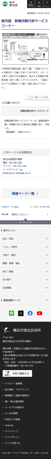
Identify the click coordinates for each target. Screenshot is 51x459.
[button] (39, 4)
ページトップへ (25, 222)
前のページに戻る (11, 207)
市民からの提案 (12, 419)
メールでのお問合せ (14, 407)
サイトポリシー (12, 437)
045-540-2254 (15, 162)
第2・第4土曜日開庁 (14, 401)
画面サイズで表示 (41, 97)
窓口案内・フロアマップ (16, 389)
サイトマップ (11, 431)
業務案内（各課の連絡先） (18, 395)
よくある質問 (11, 413)
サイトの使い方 (12, 443)
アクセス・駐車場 (13, 383)
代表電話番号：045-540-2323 (19, 366)
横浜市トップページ (19, 214)
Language (9, 425)
